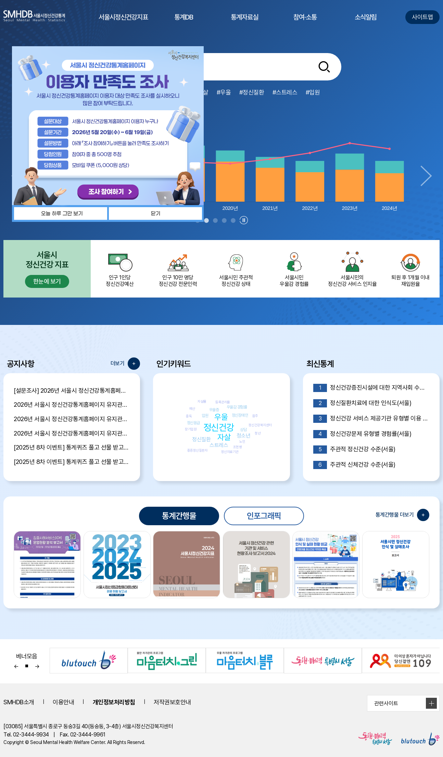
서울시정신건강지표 (123, 23)
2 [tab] (206, 220)
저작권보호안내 (172, 702)
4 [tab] (224, 220)
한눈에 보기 (47, 281)
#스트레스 (285, 92)
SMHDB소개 (18, 702)
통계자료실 (244, 23)
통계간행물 (179, 516)
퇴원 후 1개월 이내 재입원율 (410, 268)
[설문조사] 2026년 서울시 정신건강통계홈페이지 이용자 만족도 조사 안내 (72, 390)
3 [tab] (215, 220)
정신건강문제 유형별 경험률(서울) (362, 434)
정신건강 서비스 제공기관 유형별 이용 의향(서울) (371, 419)
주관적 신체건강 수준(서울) (354, 465)
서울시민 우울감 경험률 (294, 268)
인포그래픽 (264, 516)
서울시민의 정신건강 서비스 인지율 (352, 268)
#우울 (224, 92)
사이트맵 (422, 17)
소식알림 (366, 23)
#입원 (313, 92)
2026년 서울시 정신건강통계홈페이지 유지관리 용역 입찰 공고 (72, 433)
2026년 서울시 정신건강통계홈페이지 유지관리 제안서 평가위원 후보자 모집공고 (72, 418)
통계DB (183, 23)
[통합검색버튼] (324, 67)
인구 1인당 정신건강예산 (119, 268)
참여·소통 (305, 23)
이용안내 (63, 702)
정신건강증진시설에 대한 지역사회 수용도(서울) (371, 388)
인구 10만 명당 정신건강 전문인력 (178, 268)
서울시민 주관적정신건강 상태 (236, 268)
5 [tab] (233, 220)
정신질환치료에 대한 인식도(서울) (362, 403)
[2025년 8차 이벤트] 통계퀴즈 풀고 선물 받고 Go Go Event (72, 461)
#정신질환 (251, 92)
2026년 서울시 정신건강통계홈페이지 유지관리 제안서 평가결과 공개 (72, 404)
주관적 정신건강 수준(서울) (354, 449)
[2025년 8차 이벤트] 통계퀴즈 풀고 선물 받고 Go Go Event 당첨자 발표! (72, 447)
